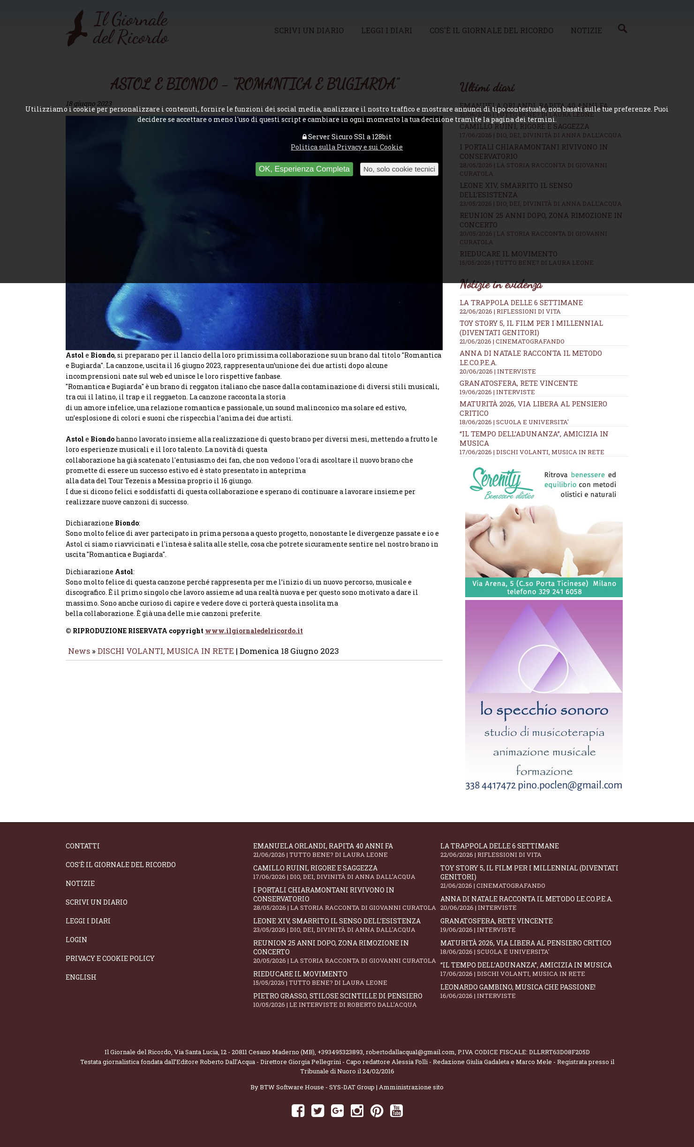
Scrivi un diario (97, 902)
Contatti (83, 845)
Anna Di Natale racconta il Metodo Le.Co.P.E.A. (534, 903)
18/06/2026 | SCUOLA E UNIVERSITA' (514, 422)
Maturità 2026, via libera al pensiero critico (534, 947)
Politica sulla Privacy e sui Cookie (347, 146)
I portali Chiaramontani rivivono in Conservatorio (347, 898)
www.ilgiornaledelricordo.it (254, 637)
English (81, 977)
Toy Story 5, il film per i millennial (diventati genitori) (531, 327)
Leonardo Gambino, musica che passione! (534, 991)
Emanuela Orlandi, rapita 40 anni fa (347, 850)
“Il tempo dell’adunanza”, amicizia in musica (534, 969)
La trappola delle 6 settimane (521, 302)
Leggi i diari (88, 920)
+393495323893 (340, 1052)
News (79, 657)
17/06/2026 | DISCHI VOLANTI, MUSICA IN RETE (532, 452)
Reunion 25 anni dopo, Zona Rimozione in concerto (347, 951)
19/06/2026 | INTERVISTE (497, 392)
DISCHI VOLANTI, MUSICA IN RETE (166, 657)
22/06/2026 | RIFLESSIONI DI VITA (510, 311)
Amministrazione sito (411, 1087)
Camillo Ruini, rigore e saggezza (347, 872)
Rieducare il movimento (347, 978)
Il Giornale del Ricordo (138, 1052)
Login (76, 939)
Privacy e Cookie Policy (110, 958)
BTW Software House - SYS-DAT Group (317, 1087)
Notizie (80, 883)
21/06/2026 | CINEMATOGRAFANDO (512, 341)
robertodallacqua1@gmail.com (410, 1052)
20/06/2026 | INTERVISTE (498, 371)
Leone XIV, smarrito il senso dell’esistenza (347, 925)
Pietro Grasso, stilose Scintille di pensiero (347, 1000)
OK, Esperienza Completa (304, 169)
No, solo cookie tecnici (399, 169)
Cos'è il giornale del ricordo (121, 864)
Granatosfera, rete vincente (519, 383)
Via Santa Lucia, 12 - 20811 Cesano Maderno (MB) (244, 1052)
